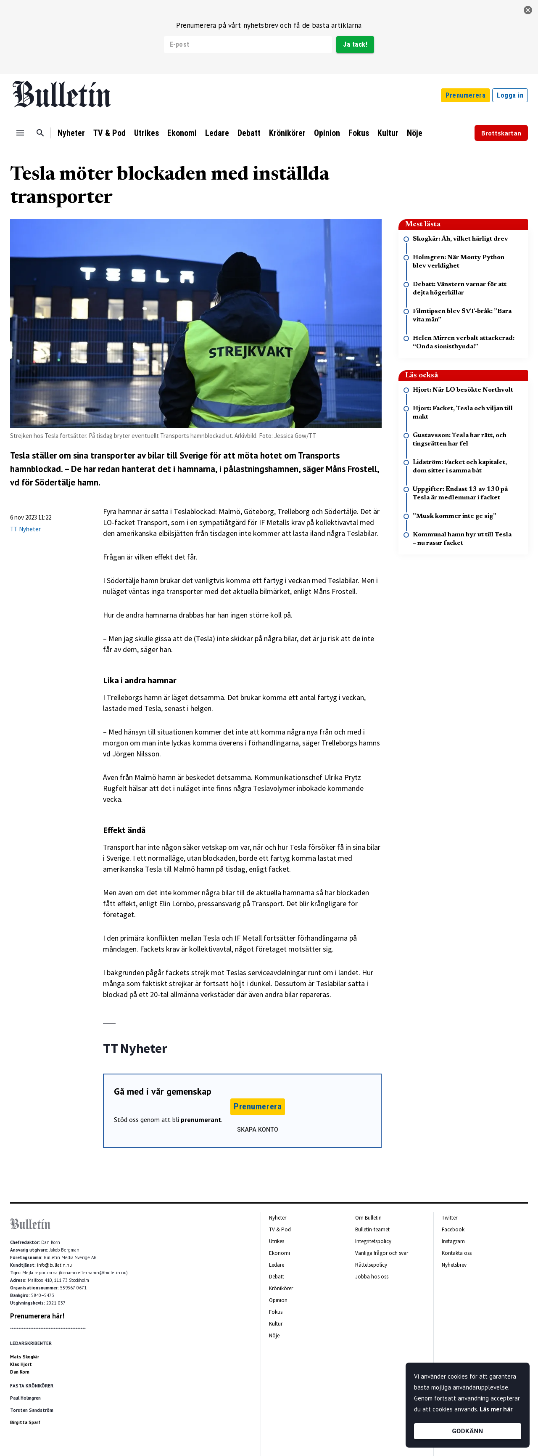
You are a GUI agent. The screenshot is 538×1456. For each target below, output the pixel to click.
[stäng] (528, 10)
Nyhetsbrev (454, 1264)
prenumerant (201, 1119)
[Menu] (20, 133)
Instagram (453, 1241)
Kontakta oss (457, 1253)
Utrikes (146, 133)
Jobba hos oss (371, 1276)
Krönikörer (287, 133)
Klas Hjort (21, 1364)
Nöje (414, 133)
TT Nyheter (25, 529)
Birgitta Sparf (25, 1422)
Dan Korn (19, 1372)
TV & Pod (109, 133)
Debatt (249, 133)
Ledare (217, 133)
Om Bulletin (368, 1217)
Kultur (387, 133)
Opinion (327, 133)
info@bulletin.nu (54, 1265)
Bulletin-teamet (372, 1229)
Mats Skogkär (24, 1357)
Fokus (358, 133)
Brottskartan (501, 133)
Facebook (453, 1229)
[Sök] (40, 133)
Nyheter (71, 133)
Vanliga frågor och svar (381, 1253)
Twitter (449, 1217)
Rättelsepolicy (371, 1264)
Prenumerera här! (37, 1316)
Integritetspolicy (373, 1241)
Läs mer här (496, 1409)
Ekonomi (182, 133)
